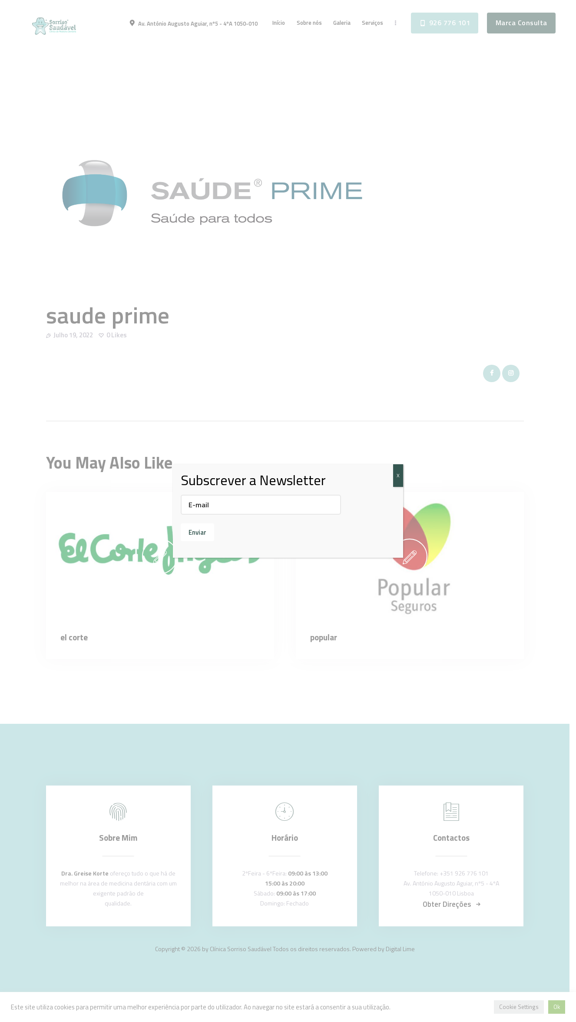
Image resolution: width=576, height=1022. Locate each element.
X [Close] (398, 475)
